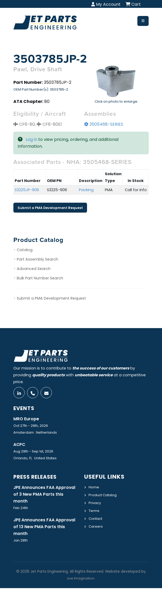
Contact (97, 519)
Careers (96, 526)
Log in (31, 139)
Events (25, 409)
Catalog (25, 249)
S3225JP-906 (27, 189)
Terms (95, 511)
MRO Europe (27, 420)
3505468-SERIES (103, 124)
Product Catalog (104, 496)
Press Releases (37, 478)
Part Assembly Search (37, 259)
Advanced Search (34, 268)
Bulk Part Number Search (40, 278)
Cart (133, 4)
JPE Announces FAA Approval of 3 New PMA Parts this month (40, 496)
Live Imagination (80, 581)
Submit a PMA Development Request (50, 208)
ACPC (20, 446)
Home (94, 488)
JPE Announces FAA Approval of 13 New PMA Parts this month (41, 529)
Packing (86, 189)
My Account (106, 4)
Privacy (95, 503)
